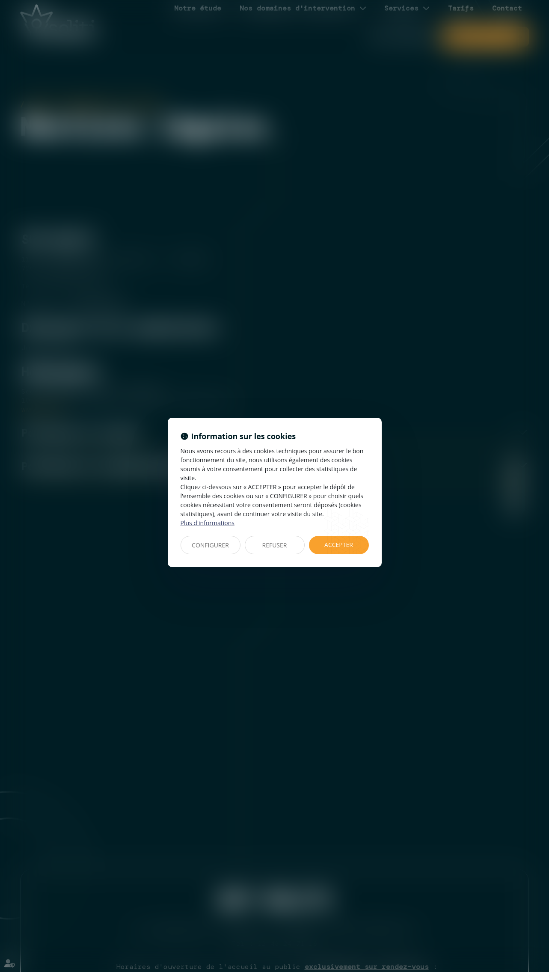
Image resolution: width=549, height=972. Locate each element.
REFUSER (274, 545)
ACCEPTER (338, 545)
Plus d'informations (207, 523)
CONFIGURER (210, 545)
